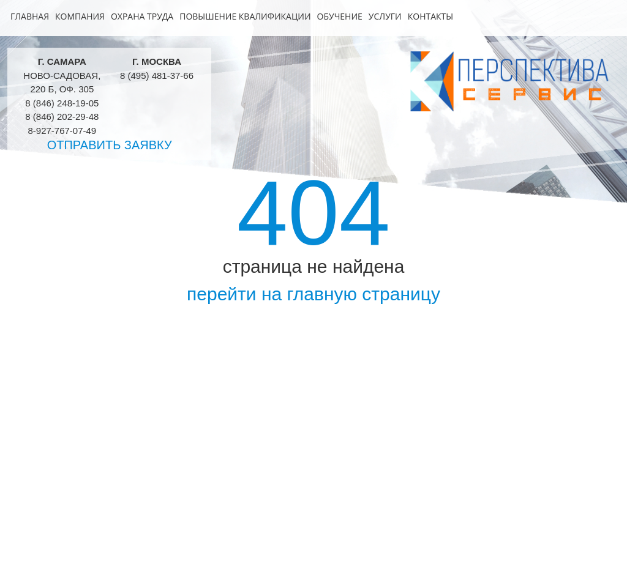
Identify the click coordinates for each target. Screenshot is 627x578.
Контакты (430, 16)
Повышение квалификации (244, 16)
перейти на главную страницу (313, 294)
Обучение (339, 16)
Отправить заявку (109, 145)
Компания (80, 16)
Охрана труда (142, 16)
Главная (29, 16)
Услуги (385, 16)
